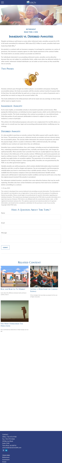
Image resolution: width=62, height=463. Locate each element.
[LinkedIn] (6, 450)
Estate (4, 462)
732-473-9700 (11, 437)
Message (4, 233)
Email (3, 223)
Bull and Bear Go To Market (13, 289)
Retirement (5, 457)
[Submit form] (5, 247)
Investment (5, 459)
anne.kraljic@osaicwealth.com (11, 447)
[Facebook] (3, 450)
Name (3, 213)
